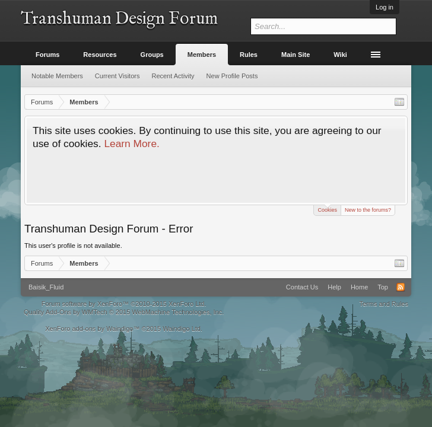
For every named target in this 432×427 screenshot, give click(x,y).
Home (359, 287)
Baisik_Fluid (45, 287)
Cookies (327, 209)
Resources (99, 54)
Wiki (340, 54)
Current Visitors (117, 75)
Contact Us (302, 287)
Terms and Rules (383, 303)
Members (202, 54)
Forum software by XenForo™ (124, 303)
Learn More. (131, 143)
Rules (249, 54)
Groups (152, 54)
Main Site (295, 54)
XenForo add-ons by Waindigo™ (92, 328)
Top (382, 287)
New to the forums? (368, 210)
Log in (384, 7)
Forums (47, 54)
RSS (400, 287)
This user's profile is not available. (73, 245)
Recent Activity (172, 75)
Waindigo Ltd (182, 328)
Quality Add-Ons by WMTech (124, 312)
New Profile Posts (232, 75)
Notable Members (57, 75)
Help (334, 287)
